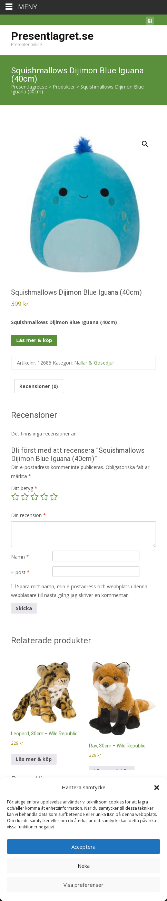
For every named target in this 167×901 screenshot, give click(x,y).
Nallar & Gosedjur (94, 362)
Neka (84, 865)
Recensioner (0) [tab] (38, 386)
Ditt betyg (24, 488)
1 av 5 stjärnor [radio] (15, 497)
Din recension (28, 515)
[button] (156, 787)
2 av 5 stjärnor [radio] (25, 497)
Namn (20, 556)
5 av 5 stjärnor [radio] (54, 497)
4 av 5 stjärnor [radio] (44, 497)
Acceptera (83, 846)
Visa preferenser (83, 884)
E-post (20, 572)
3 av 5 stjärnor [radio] (34, 497)
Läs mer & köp (34, 340)
